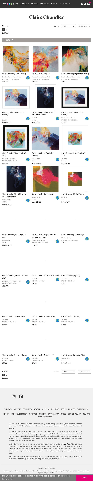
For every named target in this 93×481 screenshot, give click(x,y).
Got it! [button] (84, 478)
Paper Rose (66, 444)
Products (44, 4)
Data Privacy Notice (57, 414)
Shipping (46, 409)
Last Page (5, 33)
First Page (5, 26)
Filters (8, 40)
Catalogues (82, 409)
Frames (72, 409)
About (6, 414)
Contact (33, 414)
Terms (64, 409)
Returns (55, 409)
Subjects (25, 4)
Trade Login (65, 4)
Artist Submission (19, 414)
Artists (34, 4)
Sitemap (42, 414)
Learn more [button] (7, 479)
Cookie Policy (74, 414)
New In (54, 4)
